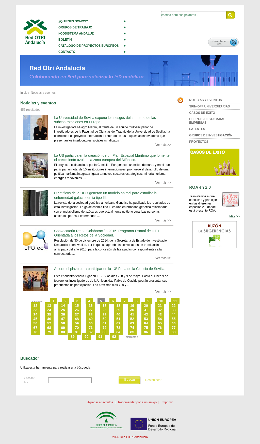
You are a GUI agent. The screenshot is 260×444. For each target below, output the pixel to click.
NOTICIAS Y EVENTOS (205, 100)
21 (160, 306)
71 (91, 328)
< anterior (37, 301)
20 (146, 306)
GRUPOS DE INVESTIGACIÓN (210, 135)
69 (63, 328)
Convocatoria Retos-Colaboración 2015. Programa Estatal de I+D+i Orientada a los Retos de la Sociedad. (107, 233)
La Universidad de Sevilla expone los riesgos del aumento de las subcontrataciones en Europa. (105, 120)
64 (146, 323)
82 (91, 332)
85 (132, 332)
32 (160, 310)
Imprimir (167, 402)
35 (49, 314)
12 (35, 306)
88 (174, 332)
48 (77, 319)
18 (118, 306)
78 (35, 332)
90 (87, 337)
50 (105, 319)
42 (146, 314)
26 (77, 310)
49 (91, 319)
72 (105, 328)
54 (160, 319)
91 (100, 337)
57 (49, 323)
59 (77, 323)
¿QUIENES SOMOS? (73, 21)
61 (105, 323)
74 (132, 328)
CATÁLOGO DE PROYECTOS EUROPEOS (88, 45)
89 (73, 337)
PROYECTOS (198, 142)
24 (49, 310)
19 (132, 306)
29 (118, 310)
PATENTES (197, 129)
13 (49, 306)
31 (146, 310)
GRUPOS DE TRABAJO (75, 27)
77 (174, 328)
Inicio (23, 92)
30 (132, 310)
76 (160, 328)
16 (91, 306)
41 (132, 314)
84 (118, 332)
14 (63, 306)
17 (105, 306)
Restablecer (153, 380)
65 (160, 323)
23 (35, 310)
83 (105, 332)
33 (174, 310)
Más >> (234, 216)
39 (105, 314)
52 (132, 319)
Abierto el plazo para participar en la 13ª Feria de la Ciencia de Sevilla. (109, 269)
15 (77, 306)
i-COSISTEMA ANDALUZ (76, 33)
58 (63, 323)
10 (161, 301)
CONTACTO (66, 52)
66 (174, 323)
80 (63, 332)
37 (77, 314)
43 (160, 314)
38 (91, 314)
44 (174, 314)
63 (132, 323)
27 (91, 310)
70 (77, 328)
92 (114, 337)
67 (35, 328)
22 (174, 306)
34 (35, 314)
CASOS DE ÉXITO (202, 113)
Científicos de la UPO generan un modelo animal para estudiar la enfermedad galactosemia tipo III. (105, 195)
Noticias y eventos (43, 92)
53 (146, 319)
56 (35, 323)
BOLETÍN (65, 39)
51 (118, 319)
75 (146, 328)
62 (118, 323)
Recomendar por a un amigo (137, 402)
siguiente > (132, 337)
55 (174, 319)
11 (175, 301)
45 (35, 319)
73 (118, 328)
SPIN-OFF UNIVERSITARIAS (209, 106)
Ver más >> (163, 145)
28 (105, 310)
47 (63, 319)
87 (160, 332)
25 (63, 310)
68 (49, 328)
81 (77, 332)
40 (118, 314)
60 (91, 323)
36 (63, 314)
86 (146, 332)
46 (49, 319)
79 (49, 332)
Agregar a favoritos (100, 402)
